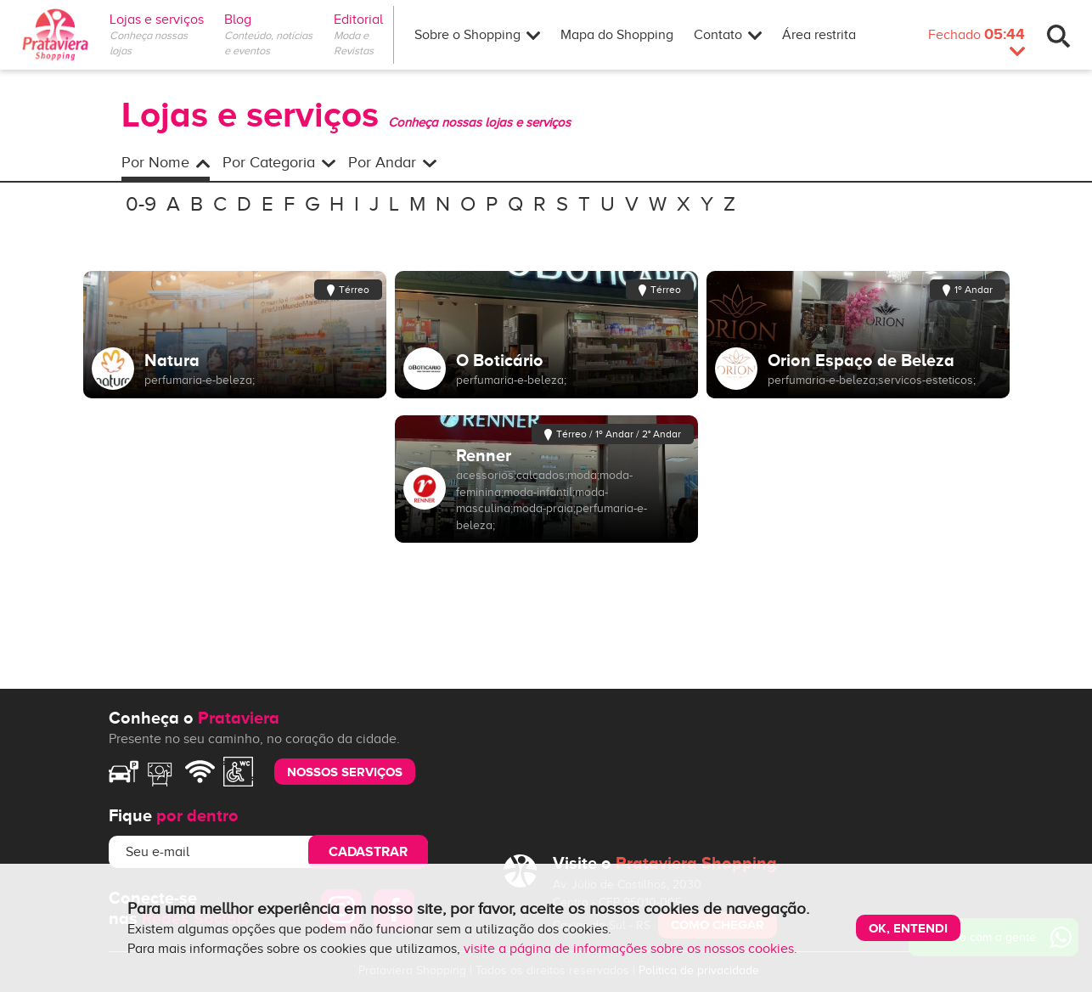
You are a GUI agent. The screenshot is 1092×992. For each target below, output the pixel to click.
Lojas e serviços (157, 19)
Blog (237, 19)
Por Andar (392, 162)
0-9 (141, 204)
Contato (728, 34)
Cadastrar (368, 852)
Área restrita (819, 34)
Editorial (363, 19)
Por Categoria (278, 162)
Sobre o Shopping (477, 34)
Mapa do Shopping (616, 34)
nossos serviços (344, 771)
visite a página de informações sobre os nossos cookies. (630, 948)
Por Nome (165, 162)
